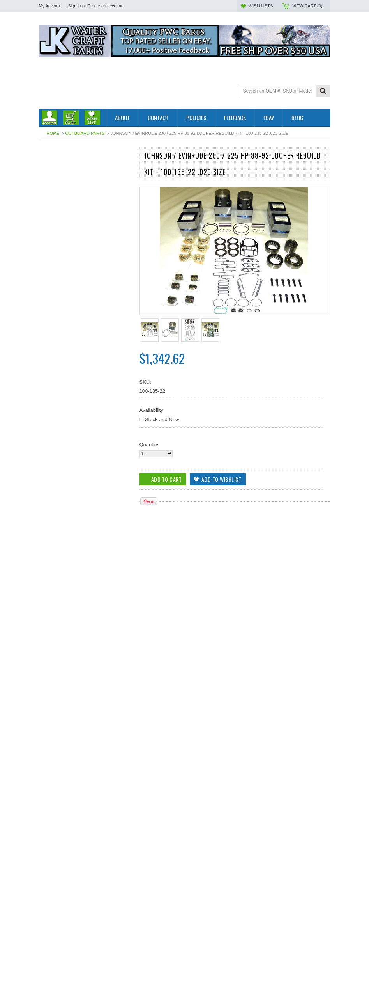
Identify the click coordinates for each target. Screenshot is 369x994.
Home (53, 133)
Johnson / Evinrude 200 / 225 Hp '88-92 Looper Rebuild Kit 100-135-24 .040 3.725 (86, 625)
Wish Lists (261, 6)
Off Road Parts (55, 180)
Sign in (74, 6)
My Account (50, 6)
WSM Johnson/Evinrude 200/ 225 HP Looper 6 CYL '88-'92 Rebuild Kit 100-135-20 (85, 734)
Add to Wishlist (122, 547)
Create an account (104, 6)
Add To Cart (61, 547)
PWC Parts (51, 173)
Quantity (148, 444)
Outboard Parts (85, 133)
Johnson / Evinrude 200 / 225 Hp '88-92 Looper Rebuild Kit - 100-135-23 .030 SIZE (86, 952)
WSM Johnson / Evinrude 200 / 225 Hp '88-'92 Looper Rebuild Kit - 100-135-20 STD (85, 516)
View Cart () (307, 6)
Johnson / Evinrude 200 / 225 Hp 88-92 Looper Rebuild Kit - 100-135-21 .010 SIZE (85, 843)
